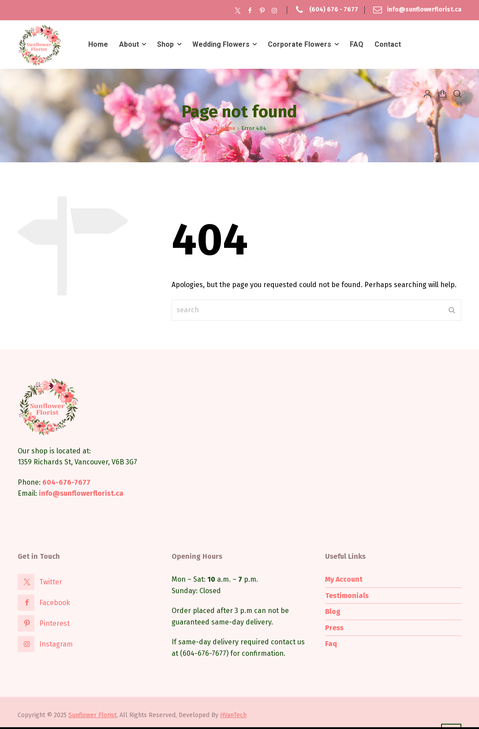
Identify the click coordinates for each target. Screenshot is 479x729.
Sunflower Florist (92, 715)
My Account (344, 579)
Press (334, 628)
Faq (331, 643)
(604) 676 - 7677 (333, 10)
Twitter (50, 582)
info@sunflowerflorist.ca (424, 10)
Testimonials (347, 595)
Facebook (54, 602)
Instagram (56, 644)
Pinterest (54, 623)
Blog (333, 611)
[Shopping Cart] (442, 93)
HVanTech (233, 715)
